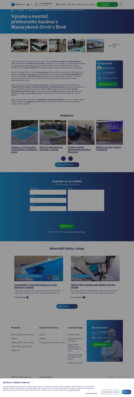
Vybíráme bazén (73, 336)
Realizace (85, 4)
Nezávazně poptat (108, 84)
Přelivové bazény (33, 10)
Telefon (32, 205)
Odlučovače (15, 351)
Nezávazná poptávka (109, 4)
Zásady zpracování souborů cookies (52, 344)
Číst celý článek (21, 298)
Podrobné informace (73, 390)
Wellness (102, 142)
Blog (79, 4)
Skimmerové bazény (21, 142)
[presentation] (67, 218)
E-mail (32, 197)
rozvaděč (53, 91)
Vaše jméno (34, 189)
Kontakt (92, 4)
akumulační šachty (42, 72)
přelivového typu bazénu (28, 74)
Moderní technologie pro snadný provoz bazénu (75, 358)
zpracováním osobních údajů (74, 233)
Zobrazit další (68, 307)
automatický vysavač (34, 93)
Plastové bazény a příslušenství (22, 336)
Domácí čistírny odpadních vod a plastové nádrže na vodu (74, 349)
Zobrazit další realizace (67, 165)
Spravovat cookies (90, 393)
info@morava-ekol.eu (102, 339)
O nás (69, 4)
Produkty (62, 4)
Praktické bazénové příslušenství (29, 277)
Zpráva (70, 189)
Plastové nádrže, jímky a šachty (22, 344)
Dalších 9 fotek (114, 46)
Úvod (58, 4)
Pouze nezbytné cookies (109, 392)
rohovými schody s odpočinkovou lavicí (25, 66)
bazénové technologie (41, 85)
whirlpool (60, 91)
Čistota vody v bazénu (82, 277)
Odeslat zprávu (67, 227)
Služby (74, 4)
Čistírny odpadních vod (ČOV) (21, 348)
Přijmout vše (126, 392)
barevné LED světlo (18, 93)
